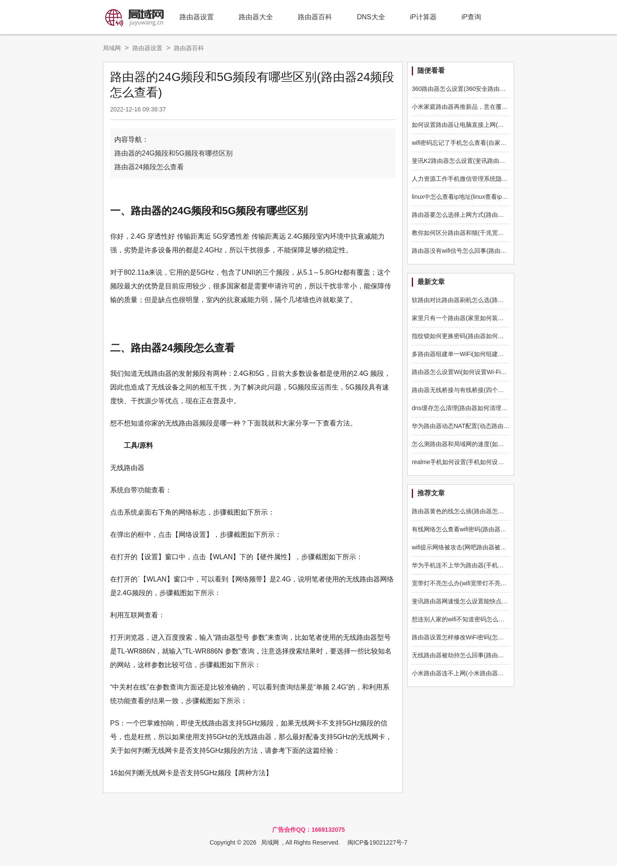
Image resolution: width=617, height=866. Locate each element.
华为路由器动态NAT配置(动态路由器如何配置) (473, 426)
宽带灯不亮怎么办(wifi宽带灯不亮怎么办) (466, 583)
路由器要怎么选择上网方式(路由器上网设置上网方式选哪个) (492, 214)
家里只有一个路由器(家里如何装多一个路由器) (474, 318)
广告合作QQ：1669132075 (308, 829)
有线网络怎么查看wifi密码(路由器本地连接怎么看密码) (484, 529)
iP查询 (471, 17)
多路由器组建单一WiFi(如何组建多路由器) (468, 354)
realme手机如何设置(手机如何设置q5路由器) (471, 461)
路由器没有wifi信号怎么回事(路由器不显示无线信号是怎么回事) (496, 250)
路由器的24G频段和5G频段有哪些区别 (173, 153)
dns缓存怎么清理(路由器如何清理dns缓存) (468, 408)
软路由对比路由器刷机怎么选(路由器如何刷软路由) (480, 300)
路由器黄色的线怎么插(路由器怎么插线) (465, 511)
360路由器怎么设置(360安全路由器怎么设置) (472, 88)
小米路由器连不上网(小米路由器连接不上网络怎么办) (483, 673)
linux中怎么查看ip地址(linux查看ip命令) (464, 196)
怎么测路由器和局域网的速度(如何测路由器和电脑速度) (486, 443)
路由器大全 (256, 17)
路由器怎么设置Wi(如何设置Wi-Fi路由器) (466, 372)
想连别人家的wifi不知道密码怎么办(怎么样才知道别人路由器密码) (499, 619)
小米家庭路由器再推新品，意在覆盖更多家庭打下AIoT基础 (490, 106)
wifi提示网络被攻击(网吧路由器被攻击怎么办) (472, 547)
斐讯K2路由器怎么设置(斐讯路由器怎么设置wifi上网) (482, 160)
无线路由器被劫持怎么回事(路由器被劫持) (468, 655)
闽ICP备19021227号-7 (377, 842)
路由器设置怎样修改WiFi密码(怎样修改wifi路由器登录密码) (490, 637)
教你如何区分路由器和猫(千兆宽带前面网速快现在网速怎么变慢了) (501, 232)
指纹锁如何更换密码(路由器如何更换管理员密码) (477, 336)
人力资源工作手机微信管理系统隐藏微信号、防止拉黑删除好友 (496, 178)
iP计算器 (423, 17)
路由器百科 (315, 17)
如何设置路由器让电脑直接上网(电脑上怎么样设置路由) (486, 124)
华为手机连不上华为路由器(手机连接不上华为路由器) (483, 565)
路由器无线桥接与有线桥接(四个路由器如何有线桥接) (483, 390)
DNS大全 (371, 17)
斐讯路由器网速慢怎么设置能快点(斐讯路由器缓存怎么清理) (492, 601)
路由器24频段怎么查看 (149, 167)
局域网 (112, 48)
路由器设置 (197, 17)
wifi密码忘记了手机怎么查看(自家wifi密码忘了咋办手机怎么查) (494, 142)
